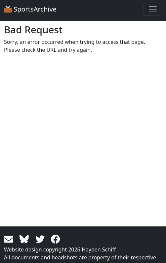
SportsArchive (30, 9)
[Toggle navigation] (153, 9)
